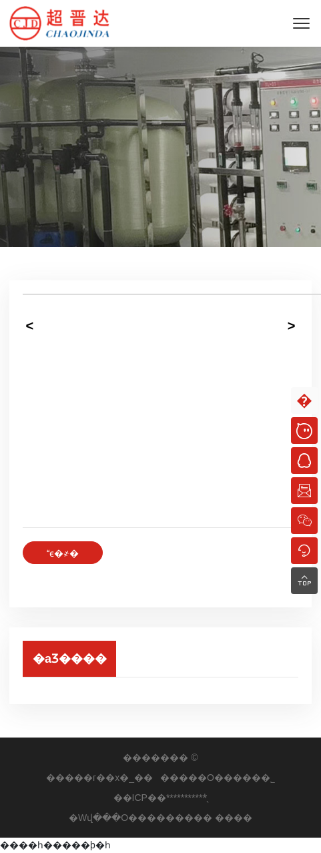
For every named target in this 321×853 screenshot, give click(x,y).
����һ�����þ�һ (55, 845)
